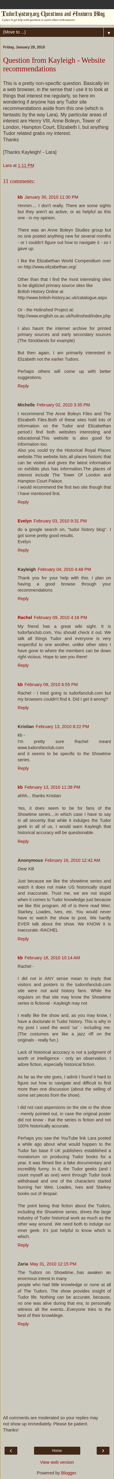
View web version (57, 1462)
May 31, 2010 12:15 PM (53, 1263)
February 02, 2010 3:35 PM (63, 404)
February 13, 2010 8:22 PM (62, 726)
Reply (23, 386)
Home (57, 1451)
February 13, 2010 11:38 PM (52, 787)
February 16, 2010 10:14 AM (52, 957)
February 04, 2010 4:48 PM (64, 569)
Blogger (68, 1472)
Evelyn (25, 520)
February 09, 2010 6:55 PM (51, 684)
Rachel (25, 617)
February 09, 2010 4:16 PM (60, 617)
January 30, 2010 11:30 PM (51, 197)
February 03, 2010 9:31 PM (60, 520)
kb (20, 197)
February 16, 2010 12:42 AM (72, 860)
